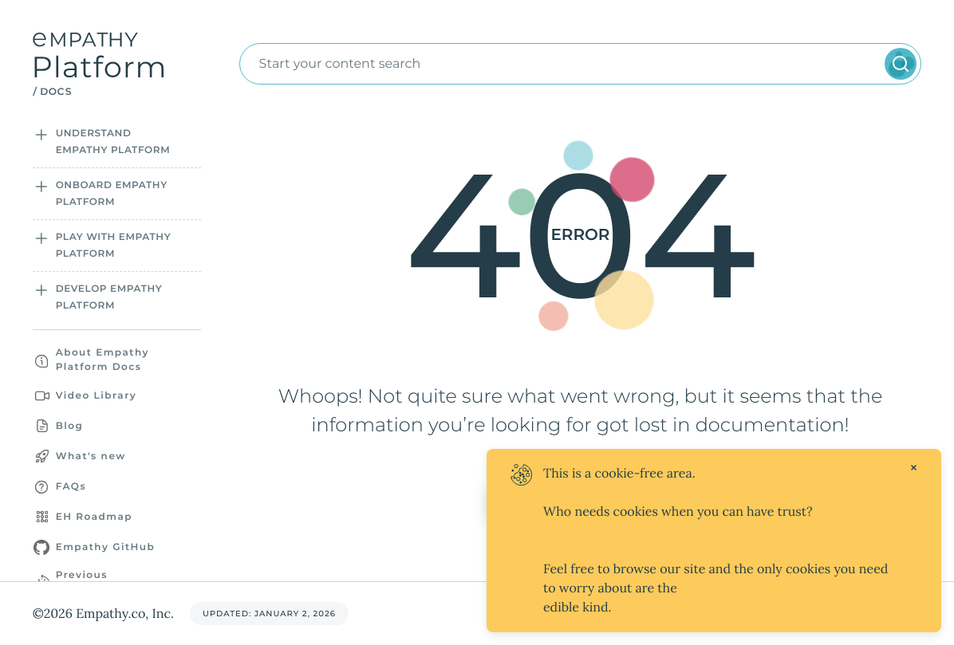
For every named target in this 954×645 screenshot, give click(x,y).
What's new (91, 456)
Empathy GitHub (106, 547)
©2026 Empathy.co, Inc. (103, 614)
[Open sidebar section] (41, 135)
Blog (70, 426)
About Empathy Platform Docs (102, 360)
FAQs (71, 487)
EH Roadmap (94, 517)
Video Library (96, 396)
